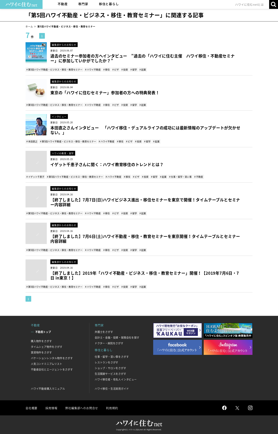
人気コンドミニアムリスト (46, 364)
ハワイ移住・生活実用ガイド (112, 389)
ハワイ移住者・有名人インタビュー (116, 379)
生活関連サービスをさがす (110, 374)
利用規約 (112, 408)
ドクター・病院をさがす (109, 343)
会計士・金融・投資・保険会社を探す (117, 337)
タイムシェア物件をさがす (46, 347)
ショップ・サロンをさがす (110, 368)
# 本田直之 (31, 141)
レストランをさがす (106, 362)
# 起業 (143, 69)
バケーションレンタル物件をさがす (52, 358)
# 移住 (106, 69)
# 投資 (124, 69)
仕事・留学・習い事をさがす (112, 357)
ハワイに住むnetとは (249, 4)
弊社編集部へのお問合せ (81, 408)
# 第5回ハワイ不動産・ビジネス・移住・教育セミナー (54, 69)
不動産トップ (43, 332)
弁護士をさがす (104, 332)
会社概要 (31, 408)
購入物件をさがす (41, 341)
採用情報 (51, 408)
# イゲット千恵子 (35, 176)
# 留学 (133, 69)
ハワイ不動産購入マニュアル (48, 389)
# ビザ (115, 69)
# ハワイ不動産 (93, 69)
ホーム (29, 26)
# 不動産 (198, 176)
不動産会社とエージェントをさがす (52, 369)
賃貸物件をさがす (41, 352)
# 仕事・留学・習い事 (180, 176)
